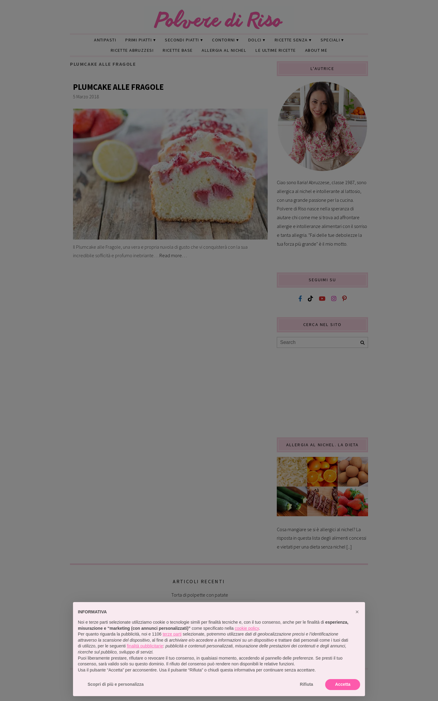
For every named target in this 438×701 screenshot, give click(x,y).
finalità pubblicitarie (145, 645)
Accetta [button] (342, 684)
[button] (357, 612)
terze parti (172, 634)
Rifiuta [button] (306, 684)
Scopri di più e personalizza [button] (116, 684)
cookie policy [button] (247, 628)
